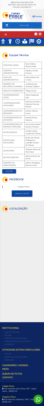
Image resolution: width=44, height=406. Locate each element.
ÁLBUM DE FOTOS (12, 374)
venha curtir (22, 194)
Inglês (8, 354)
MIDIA (5, 369)
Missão (8, 335)
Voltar (9, 171)
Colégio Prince (24, 187)
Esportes (9, 360)
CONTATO (7, 377)
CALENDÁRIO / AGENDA (15, 365)
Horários (9, 344)
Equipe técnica (12, 332)
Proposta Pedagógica (16, 338)
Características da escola (18, 341)
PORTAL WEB (17, 25)
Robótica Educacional (16, 357)
